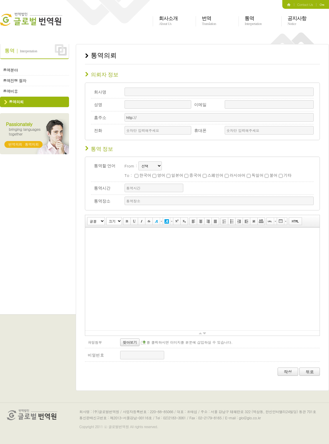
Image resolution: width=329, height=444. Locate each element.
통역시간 (102, 188)
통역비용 (10, 91)
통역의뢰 (16, 102)
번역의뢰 (15, 144)
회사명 (100, 92)
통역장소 (102, 201)
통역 (253, 21)
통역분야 (10, 70)
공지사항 (297, 21)
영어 (158, 175)
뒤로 (310, 372)
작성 (288, 372)
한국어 (143, 175)
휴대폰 (200, 130)
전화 (98, 130)
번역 (209, 21)
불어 (271, 175)
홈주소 (100, 117)
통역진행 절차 (14, 80)
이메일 (200, 105)
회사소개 (168, 21)
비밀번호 (96, 355)
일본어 (175, 175)
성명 (98, 105)
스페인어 (213, 175)
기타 (285, 175)
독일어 (255, 175)
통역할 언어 (104, 166)
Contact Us (305, 4)
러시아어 (235, 175)
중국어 (192, 175)
